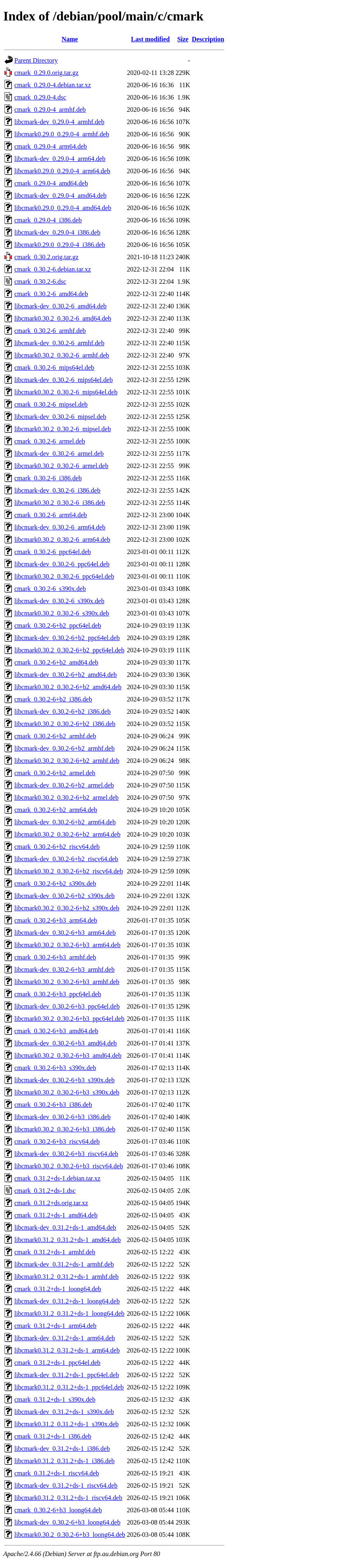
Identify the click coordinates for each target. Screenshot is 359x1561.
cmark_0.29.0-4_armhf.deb (50, 109)
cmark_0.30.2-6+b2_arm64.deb (55, 809)
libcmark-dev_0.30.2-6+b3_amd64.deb (65, 1043)
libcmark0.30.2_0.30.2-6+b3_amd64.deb (68, 1055)
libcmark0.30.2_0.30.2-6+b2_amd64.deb (68, 686)
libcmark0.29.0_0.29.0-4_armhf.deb (61, 134)
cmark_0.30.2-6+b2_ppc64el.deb (57, 625)
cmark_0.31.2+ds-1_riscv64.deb (56, 1473)
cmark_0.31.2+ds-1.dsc (45, 1190)
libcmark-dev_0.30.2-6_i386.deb (57, 490)
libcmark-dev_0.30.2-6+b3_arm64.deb (65, 932)
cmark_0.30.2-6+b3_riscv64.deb (57, 1141)
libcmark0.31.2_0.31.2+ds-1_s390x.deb (66, 1424)
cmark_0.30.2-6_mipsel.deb (51, 404)
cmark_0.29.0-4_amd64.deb (51, 183)
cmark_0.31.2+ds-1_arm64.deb (55, 1325)
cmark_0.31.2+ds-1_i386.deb (52, 1436)
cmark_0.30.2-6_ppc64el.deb (52, 551)
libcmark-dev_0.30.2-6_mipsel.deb (60, 416)
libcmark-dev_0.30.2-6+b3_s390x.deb (64, 1080)
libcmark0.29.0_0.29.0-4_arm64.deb (62, 170)
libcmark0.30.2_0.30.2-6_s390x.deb (61, 613)
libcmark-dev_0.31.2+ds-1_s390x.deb (64, 1411)
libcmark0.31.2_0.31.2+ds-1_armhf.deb (66, 1276)
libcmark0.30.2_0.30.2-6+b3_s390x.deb (67, 1092)
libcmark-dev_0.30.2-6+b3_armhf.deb (64, 969)
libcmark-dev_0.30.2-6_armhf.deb (59, 342)
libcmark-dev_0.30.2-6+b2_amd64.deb (65, 674)
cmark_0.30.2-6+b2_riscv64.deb (57, 846)
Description (208, 39)
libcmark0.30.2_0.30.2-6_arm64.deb (62, 539)
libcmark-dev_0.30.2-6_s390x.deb (59, 600)
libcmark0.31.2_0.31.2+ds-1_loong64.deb (69, 1313)
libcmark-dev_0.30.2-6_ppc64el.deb (61, 564)
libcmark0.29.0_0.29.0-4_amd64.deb (62, 207)
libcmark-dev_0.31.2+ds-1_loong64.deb (67, 1301)
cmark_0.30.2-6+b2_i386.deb (53, 699)
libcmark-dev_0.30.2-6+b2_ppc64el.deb (67, 637)
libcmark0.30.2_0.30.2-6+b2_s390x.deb (67, 908)
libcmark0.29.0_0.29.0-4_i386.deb (59, 244)
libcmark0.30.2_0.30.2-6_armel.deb (61, 465)
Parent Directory (36, 60)
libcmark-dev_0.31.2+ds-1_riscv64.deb (65, 1485)
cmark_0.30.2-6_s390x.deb (50, 588)
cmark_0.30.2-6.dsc (40, 281)
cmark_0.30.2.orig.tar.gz (46, 256)
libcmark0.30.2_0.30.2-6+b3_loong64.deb (69, 1534)
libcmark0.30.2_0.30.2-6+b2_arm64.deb (67, 834)
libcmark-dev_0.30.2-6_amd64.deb (60, 306)
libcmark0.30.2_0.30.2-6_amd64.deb (62, 318)
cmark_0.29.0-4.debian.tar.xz (52, 84)
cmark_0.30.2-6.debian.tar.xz (52, 269)
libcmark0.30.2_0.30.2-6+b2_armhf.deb (67, 760)
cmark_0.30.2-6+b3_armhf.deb (55, 957)
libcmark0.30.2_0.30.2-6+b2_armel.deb (66, 797)
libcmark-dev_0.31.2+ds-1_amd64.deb (65, 1227)
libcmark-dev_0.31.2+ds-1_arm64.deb (64, 1338)
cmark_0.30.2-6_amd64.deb (51, 293)
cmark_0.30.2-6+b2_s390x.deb (55, 883)
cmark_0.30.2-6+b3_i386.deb (53, 1104)
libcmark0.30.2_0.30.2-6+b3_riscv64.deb (68, 1166)
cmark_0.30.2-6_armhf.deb (50, 330)
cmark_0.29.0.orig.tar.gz (46, 72)
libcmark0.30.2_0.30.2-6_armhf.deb (61, 355)
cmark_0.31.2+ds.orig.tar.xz (51, 1202)
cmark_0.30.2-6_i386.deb (48, 478)
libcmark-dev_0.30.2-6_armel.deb (59, 453)
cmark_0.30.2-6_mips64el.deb (54, 367)
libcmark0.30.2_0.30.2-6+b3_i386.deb (64, 1129)
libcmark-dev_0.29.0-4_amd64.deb (60, 195)
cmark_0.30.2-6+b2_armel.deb (54, 772)
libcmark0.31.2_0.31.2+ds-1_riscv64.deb (68, 1497)
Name (69, 39)
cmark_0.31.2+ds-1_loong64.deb (57, 1288)
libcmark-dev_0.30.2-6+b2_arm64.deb (65, 822)
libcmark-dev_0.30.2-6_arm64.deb (60, 527)
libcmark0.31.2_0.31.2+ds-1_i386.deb (64, 1460)
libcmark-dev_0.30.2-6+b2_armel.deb (64, 785)
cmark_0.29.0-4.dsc (40, 97)
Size (183, 39)
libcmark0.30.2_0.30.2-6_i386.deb (59, 502)
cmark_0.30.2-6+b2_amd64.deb (56, 662)
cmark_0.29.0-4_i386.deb (48, 220)
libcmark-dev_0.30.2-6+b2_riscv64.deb (66, 858)
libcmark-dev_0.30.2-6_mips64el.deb (63, 379)
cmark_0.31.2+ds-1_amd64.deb (55, 1215)
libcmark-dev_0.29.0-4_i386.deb (57, 232)
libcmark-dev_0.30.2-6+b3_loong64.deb (67, 1522)
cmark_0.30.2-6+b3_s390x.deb (55, 1067)
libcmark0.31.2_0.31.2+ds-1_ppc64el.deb (69, 1387)
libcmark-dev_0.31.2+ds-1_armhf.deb (64, 1264)
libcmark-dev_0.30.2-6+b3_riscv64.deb (66, 1153)
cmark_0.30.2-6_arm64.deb (50, 514)
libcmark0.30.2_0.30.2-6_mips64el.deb (65, 392)
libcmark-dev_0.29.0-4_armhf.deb (59, 121)
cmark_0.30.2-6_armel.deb (49, 441)
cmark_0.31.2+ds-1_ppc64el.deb (57, 1362)
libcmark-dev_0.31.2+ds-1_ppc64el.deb (66, 1374)
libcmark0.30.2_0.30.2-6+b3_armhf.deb (67, 981)
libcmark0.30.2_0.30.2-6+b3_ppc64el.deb (69, 1018)
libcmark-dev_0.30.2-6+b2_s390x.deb (64, 895)
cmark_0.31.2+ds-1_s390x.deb (54, 1399)
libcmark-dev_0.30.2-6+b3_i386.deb (62, 1116)
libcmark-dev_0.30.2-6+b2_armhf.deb (64, 748)
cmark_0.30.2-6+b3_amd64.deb (56, 1030)
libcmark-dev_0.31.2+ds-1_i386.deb (62, 1448)
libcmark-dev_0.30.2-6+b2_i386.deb (62, 711)
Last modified (150, 39)
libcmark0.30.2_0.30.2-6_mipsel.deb (62, 428)
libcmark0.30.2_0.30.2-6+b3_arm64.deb (67, 944)
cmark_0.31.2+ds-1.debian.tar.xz (57, 1178)
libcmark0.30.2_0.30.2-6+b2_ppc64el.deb (69, 650)
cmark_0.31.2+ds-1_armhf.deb (54, 1252)
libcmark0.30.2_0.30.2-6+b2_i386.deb (64, 723)
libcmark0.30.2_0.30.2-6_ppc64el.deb (64, 576)
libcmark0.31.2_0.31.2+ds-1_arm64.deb (67, 1350)
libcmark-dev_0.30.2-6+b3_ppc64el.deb (67, 1006)
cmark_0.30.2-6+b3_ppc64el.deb (57, 994)
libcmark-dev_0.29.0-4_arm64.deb (60, 158)
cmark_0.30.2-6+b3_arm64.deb (55, 920)
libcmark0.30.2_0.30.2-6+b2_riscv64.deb (68, 871)
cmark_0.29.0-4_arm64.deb (50, 146)
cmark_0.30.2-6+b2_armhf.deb (55, 736)
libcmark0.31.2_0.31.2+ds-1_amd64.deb (67, 1239)
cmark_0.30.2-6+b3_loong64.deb (58, 1510)
